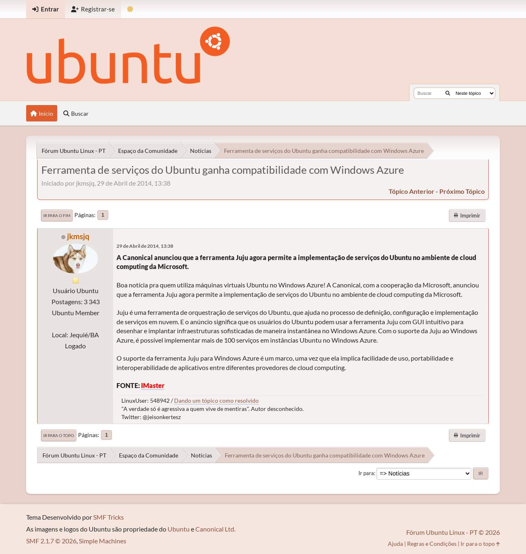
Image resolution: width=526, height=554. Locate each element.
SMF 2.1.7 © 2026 (51, 541)
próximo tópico (462, 191)
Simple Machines (102, 541)
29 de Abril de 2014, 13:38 (144, 246)
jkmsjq (78, 236)
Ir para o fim (56, 215)
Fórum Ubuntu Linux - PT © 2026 (453, 532)
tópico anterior (411, 191)
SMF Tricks (108, 517)
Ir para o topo (58, 435)
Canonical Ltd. (215, 529)
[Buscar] (447, 93)
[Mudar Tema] (130, 9)
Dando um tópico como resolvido (216, 400)
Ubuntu (179, 529)
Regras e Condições (432, 543)
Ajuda (395, 543)
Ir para (366, 473)
